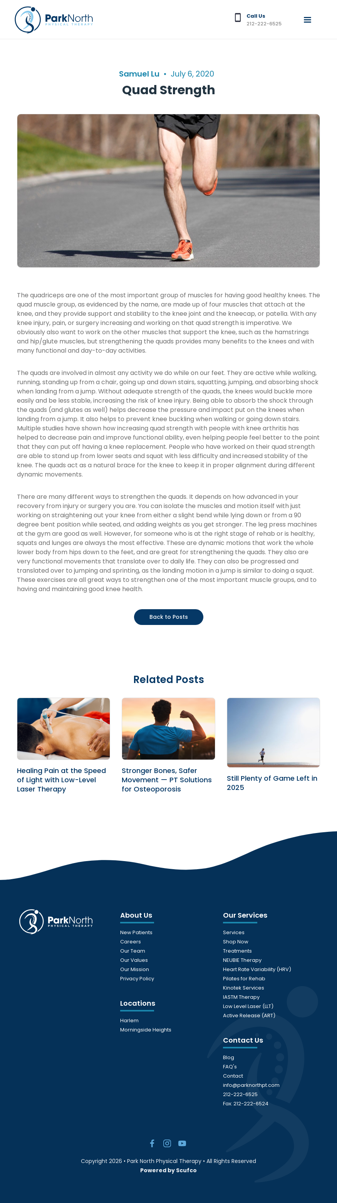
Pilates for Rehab (244, 978)
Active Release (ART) (249, 1015)
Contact (233, 1076)
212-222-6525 (240, 1094)
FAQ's (230, 1066)
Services (234, 932)
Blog (228, 1057)
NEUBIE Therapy (242, 960)
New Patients (136, 932)
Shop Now (235, 941)
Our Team (132, 951)
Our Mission (134, 969)
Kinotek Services (243, 987)
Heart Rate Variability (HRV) (257, 969)
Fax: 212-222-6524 (245, 1103)
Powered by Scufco (168, 1170)
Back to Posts (168, 617)
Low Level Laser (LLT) (248, 1006)
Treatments (237, 951)
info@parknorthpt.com (251, 1085)
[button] (307, 20)
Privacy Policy (137, 978)
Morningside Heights (145, 1029)
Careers (130, 941)
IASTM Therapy (241, 997)
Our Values (134, 960)
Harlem (129, 1020)
